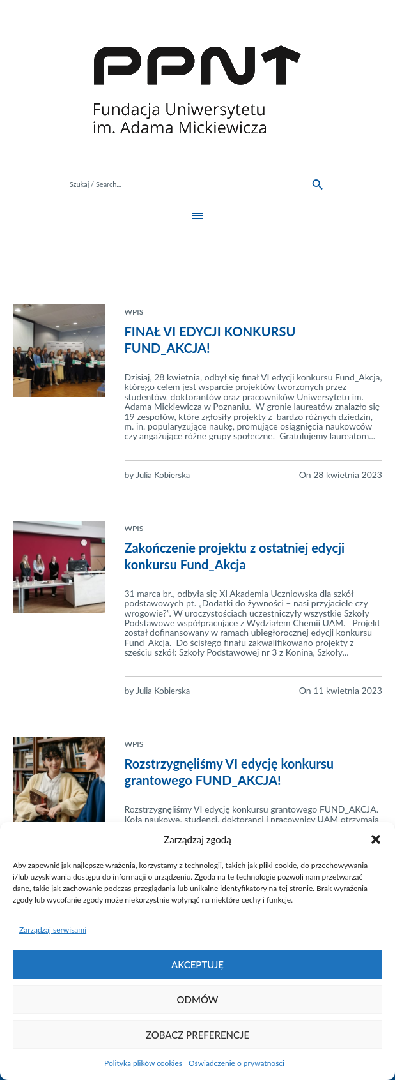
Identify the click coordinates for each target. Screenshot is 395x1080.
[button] (375, 839)
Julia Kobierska (163, 475)
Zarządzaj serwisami (52, 929)
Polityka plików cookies (143, 1063)
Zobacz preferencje (197, 1034)
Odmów (198, 999)
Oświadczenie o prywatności (236, 1063)
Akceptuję (197, 964)
